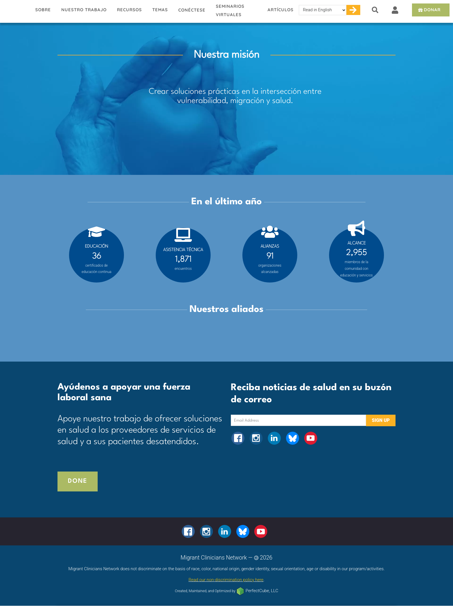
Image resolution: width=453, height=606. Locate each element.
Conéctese (191, 10)
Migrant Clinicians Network (15, 11)
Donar (429, 9)
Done (77, 481)
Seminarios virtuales (230, 10)
